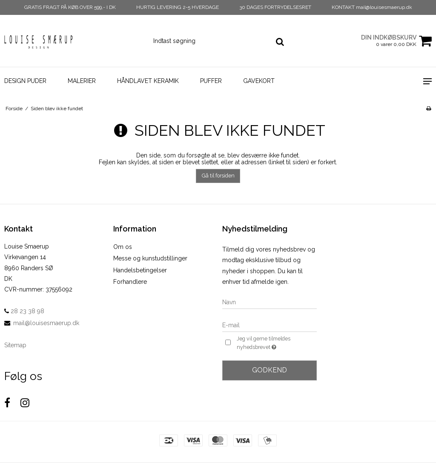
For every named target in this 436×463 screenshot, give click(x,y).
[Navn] (269, 302)
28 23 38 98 (24, 311)
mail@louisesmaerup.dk (46, 323)
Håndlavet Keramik (148, 80)
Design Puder (25, 80)
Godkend (269, 370)
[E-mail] (269, 325)
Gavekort (259, 80)
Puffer (211, 80)
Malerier (82, 80)
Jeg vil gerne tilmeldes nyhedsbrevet (276, 343)
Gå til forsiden (218, 175)
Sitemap (15, 345)
